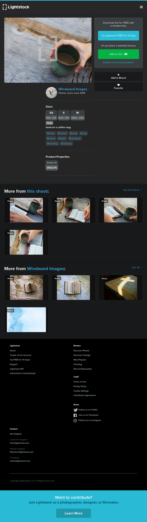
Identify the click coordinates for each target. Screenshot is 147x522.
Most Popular (80, 359)
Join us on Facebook (88, 414)
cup (83, 133)
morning (52, 143)
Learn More (74, 513)
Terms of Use (80, 381)
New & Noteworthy (83, 368)
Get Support (16, 433)
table (62, 138)
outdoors (74, 138)
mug (73, 133)
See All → (137, 267)
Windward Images (72, 89)
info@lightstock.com (19, 442)
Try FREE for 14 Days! (20, 359)
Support (13, 364)
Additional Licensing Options (118, 62)
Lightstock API (16, 368)
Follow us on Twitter (88, 409)
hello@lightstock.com (20, 460)
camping (66, 143)
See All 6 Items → (133, 190)
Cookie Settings (81, 390)
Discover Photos (81, 350)
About (13, 350)
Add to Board (119, 77)
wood (51, 138)
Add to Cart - (118, 54)
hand (50, 133)
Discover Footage (82, 355)
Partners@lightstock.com (21, 451)
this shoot (37, 191)
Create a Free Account (20, 355)
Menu (141, 7)
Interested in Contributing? (23, 373)
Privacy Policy (80, 386)
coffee (62, 133)
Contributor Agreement (85, 395)
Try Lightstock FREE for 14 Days (118, 35)
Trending (78, 364)
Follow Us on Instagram (89, 420)
